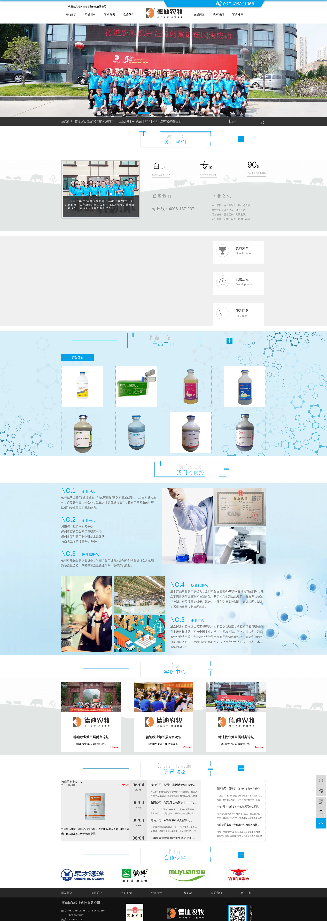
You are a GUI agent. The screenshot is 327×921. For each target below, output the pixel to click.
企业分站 (124, 121)
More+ (114, 747)
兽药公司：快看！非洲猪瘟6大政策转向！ (174, 787)
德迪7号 (91, 121)
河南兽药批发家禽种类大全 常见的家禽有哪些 (174, 840)
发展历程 (242, 279)
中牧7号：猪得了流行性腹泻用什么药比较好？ (239, 808)
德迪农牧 (80, 121)
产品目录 (90, 14)
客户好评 (237, 14)
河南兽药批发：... (72, 781)
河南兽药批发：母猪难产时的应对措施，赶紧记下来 (239, 826)
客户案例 (109, 14)
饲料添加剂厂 (105, 121)
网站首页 (71, 14)
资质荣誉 (242, 248)
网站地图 (137, 121)
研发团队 (242, 310)
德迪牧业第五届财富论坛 (91, 737)
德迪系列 (96, 892)
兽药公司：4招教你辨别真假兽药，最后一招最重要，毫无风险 (174, 822)
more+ (125, 785)
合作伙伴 (128, 14)
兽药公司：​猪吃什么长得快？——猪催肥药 (174, 804)
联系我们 (218, 14)
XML (155, 121)
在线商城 (199, 14)
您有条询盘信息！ (172, 121)
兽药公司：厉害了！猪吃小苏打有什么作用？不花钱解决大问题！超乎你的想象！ (239, 790)
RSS (147, 121)
